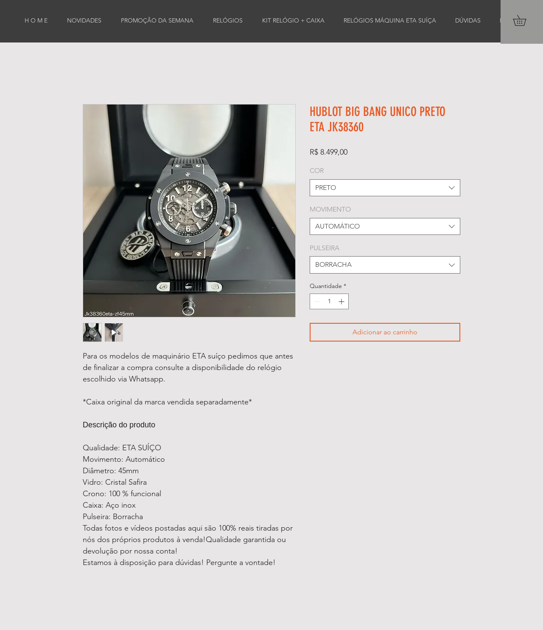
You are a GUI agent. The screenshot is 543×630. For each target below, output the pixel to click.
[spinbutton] (329, 301)
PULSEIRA (324, 248)
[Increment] (342, 301)
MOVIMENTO (330, 209)
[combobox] (385, 187)
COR (317, 171)
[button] (525, 20)
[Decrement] (316, 301)
